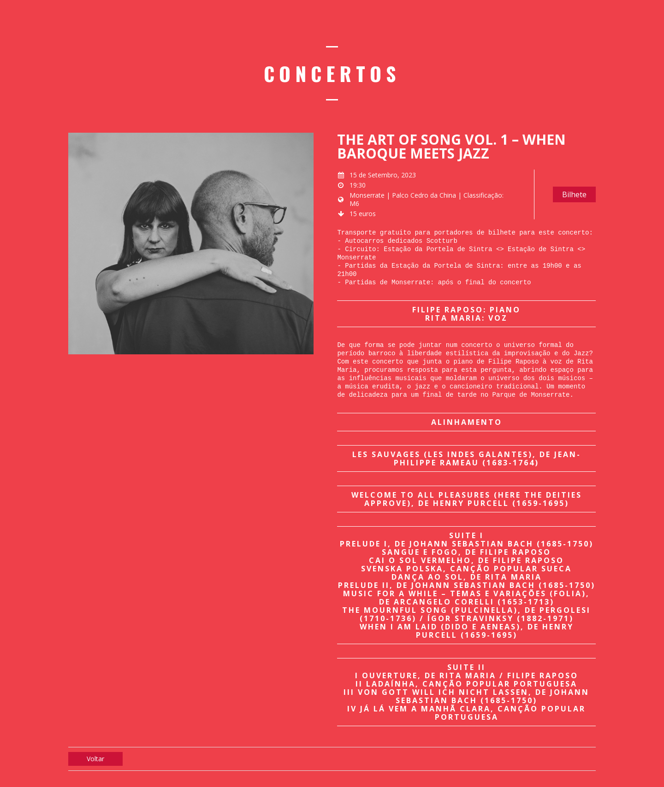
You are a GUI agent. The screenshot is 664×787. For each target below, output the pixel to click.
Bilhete (574, 194)
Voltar (95, 758)
